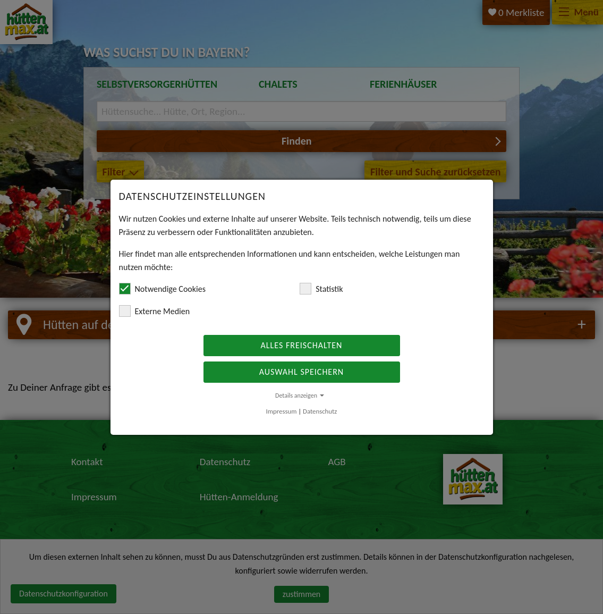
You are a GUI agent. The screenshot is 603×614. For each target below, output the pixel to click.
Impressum (281, 411)
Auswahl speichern (301, 372)
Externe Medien (154, 311)
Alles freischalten (302, 345)
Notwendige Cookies (162, 289)
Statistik (321, 289)
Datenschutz (320, 411)
